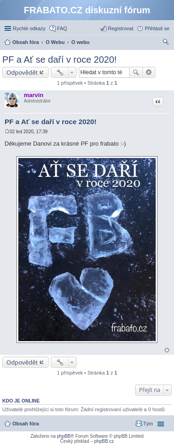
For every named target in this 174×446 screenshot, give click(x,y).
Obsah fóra (25, 423)
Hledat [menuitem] (166, 43)
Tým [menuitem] (148, 423)
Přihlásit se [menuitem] (157, 28)
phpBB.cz (104, 441)
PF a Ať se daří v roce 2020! (59, 59)
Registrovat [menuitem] (121, 28)
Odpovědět (22, 72)
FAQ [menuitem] (62, 28)
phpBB (64, 436)
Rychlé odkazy (29, 28)
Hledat (136, 72)
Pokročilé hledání (149, 72)
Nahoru (166, 350)
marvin (34, 95)
